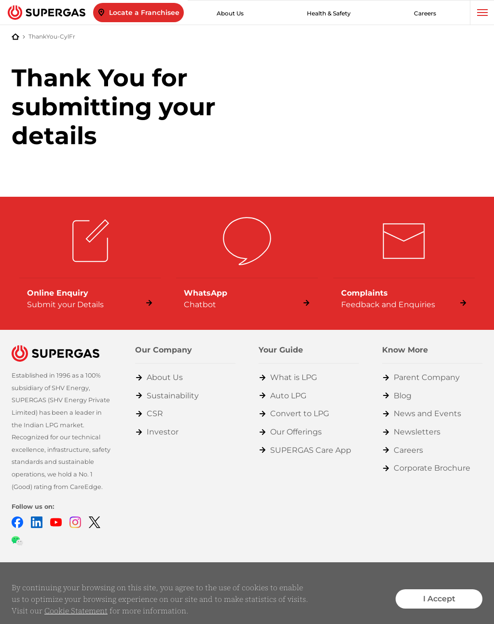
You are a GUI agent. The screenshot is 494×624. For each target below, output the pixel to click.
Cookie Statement (76, 610)
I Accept (439, 598)
